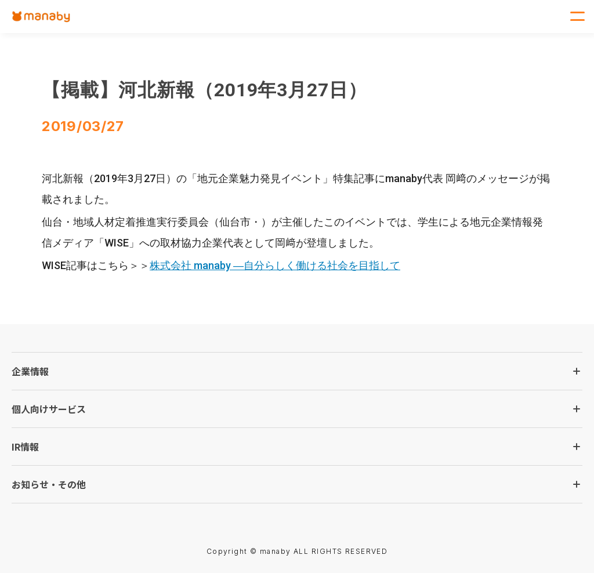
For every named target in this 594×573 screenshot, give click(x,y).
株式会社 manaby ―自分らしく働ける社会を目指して (275, 265)
